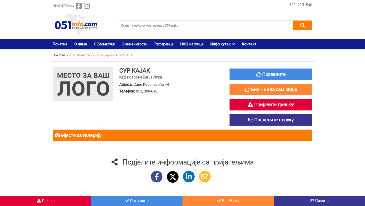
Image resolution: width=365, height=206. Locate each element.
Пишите (319, 201)
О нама (80, 44)
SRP (293, 5)
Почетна (60, 44)
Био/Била (228, 201)
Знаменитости (134, 44)
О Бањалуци (104, 44)
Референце (163, 44)
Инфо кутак (222, 44)
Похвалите (137, 201)
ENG (309, 5)
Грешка (46, 201)
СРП (300, 5)
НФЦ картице (191, 44)
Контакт (249, 44)
